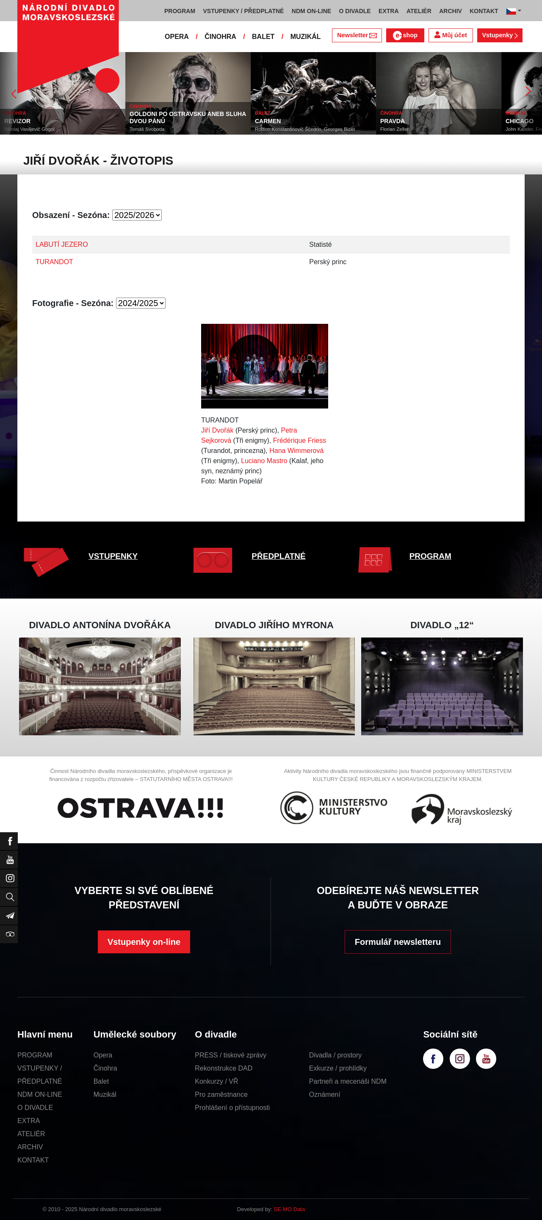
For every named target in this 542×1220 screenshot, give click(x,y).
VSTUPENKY (113, 556)
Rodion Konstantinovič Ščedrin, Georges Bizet (305, 129)
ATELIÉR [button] (418, 11)
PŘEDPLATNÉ (278, 556)
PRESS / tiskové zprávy (230, 1055)
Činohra (105, 1068)
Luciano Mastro (264, 460)
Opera (103, 1055)
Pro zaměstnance (221, 1094)
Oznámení (324, 1094)
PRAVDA (392, 121)
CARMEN (268, 121)
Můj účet (450, 35)
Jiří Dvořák (217, 430)
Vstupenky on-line (144, 942)
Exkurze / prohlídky (338, 1068)
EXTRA (28, 1120)
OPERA (177, 36)
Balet (101, 1081)
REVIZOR (17, 121)
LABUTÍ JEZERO (62, 244)
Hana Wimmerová (296, 450)
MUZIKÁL (305, 36)
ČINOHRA (220, 36)
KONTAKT (33, 1160)
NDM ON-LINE (39, 1094)
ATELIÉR (31, 1133)
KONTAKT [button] (484, 11)
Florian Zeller (394, 129)
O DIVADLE (35, 1107)
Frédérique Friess (299, 440)
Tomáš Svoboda (147, 129)
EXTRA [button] (388, 11)
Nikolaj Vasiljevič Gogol (29, 129)
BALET (263, 36)
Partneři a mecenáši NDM (348, 1081)
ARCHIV (30, 1147)
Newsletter (356, 35)
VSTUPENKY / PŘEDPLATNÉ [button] (243, 11)
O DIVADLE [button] (355, 11)
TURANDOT (54, 261)
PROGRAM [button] (179, 11)
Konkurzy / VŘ (216, 1081)
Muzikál (105, 1094)
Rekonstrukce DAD (223, 1068)
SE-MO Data (289, 1209)
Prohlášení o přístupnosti (232, 1107)
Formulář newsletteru (398, 942)
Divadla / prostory (335, 1055)
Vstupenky (499, 35)
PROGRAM (430, 556)
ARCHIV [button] (450, 11)
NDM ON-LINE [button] (311, 11)
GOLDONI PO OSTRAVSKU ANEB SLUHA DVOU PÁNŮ (188, 117)
